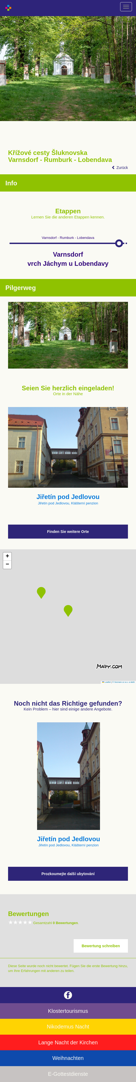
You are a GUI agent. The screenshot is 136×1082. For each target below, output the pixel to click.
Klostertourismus (68, 1011)
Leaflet (106, 682)
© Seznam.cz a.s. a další (123, 682)
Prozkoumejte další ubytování (68, 874)
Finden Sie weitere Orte (68, 531)
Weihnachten (68, 1058)
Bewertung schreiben (101, 946)
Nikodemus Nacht (68, 1027)
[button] (68, 611)
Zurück (120, 167)
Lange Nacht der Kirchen (68, 1042)
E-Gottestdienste (68, 1074)
